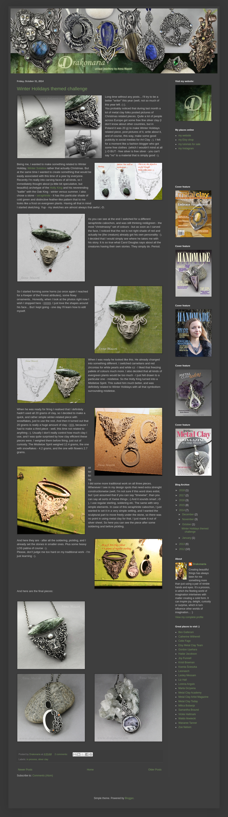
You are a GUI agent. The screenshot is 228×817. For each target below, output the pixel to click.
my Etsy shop (186, 139)
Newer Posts (25, 769)
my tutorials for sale (189, 144)
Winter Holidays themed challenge (52, 88)
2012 (182, 549)
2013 (182, 544)
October (187, 524)
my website (184, 135)
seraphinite (43, 195)
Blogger (129, 798)
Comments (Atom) (42, 775)
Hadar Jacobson (187, 653)
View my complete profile (189, 617)
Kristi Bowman (186, 662)
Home (90, 769)
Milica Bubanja (186, 705)
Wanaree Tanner (187, 722)
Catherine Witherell (189, 636)
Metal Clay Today (188, 701)
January (187, 537)
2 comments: (61, 754)
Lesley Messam (187, 675)
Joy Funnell (184, 658)
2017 (182, 495)
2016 (182, 500)
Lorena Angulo (186, 684)
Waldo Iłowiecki (187, 718)
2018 (182, 490)
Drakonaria (199, 564)
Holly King (56, 187)
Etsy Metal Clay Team (190, 645)
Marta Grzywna (186, 688)
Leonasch (183, 671)
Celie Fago (184, 640)
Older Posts (155, 769)
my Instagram (186, 148)
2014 (182, 510)
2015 (182, 505)
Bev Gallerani (186, 632)
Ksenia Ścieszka (187, 666)
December (188, 514)
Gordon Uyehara (187, 649)
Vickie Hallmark (187, 714)
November (188, 519)
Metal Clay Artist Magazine (193, 696)
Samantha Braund (188, 709)
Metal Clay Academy (189, 692)
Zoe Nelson (184, 727)
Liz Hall (182, 679)
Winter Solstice (36, 168)
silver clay (43, 759)
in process (32, 759)
